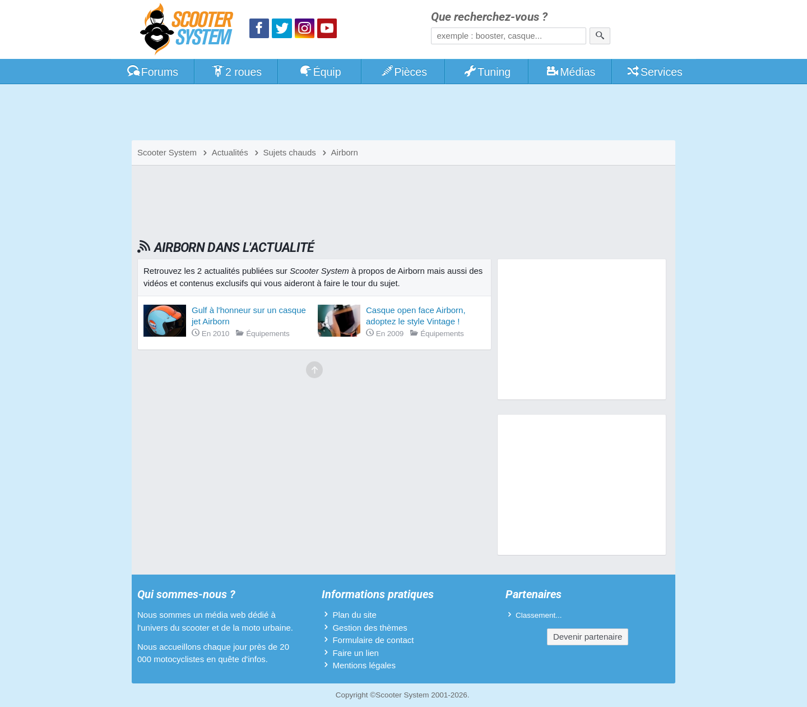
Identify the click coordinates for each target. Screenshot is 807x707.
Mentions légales (364, 665)
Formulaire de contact (373, 640)
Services (654, 72)
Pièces (403, 72)
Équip (320, 72)
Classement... (539, 615)
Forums (152, 72)
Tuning (487, 72)
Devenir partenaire (587, 636)
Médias (571, 72)
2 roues (236, 72)
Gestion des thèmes (369, 627)
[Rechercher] (600, 35)
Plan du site (354, 614)
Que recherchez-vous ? (489, 17)
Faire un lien (355, 653)
